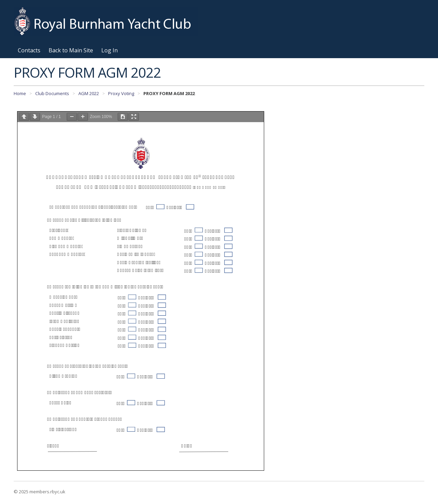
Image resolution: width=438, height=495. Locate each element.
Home (20, 93)
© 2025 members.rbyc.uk (39, 492)
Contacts (29, 50)
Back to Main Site (71, 50)
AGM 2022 (88, 93)
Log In (109, 50)
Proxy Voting (121, 93)
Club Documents (52, 93)
